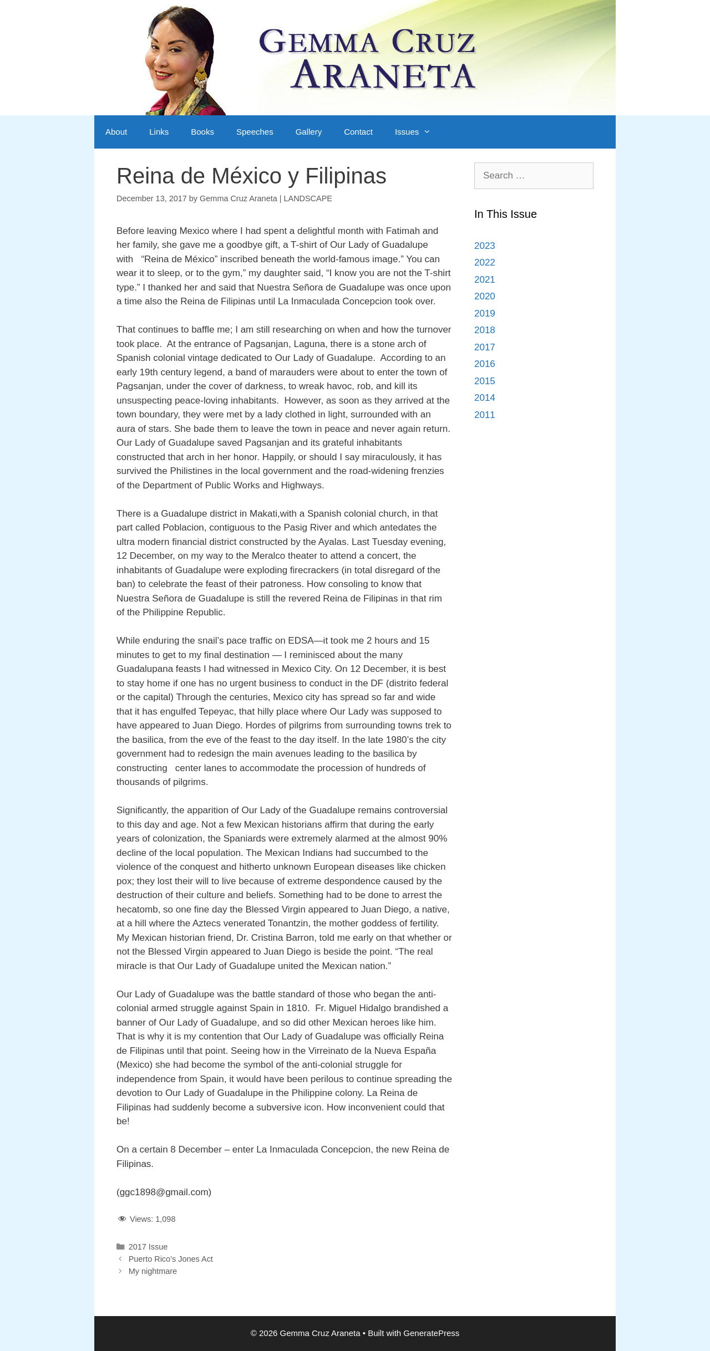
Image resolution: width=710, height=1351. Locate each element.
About (116, 131)
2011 (484, 415)
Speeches (254, 131)
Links (159, 131)
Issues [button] (418, 132)
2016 (484, 364)
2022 (484, 262)
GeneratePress (431, 1333)
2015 (484, 381)
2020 (484, 296)
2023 (484, 246)
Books (202, 131)
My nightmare (153, 1271)
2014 (484, 397)
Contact (358, 131)
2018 (484, 330)
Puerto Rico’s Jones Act (171, 1259)
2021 (484, 279)
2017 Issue (148, 1246)
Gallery (309, 131)
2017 (484, 347)
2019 (484, 313)
